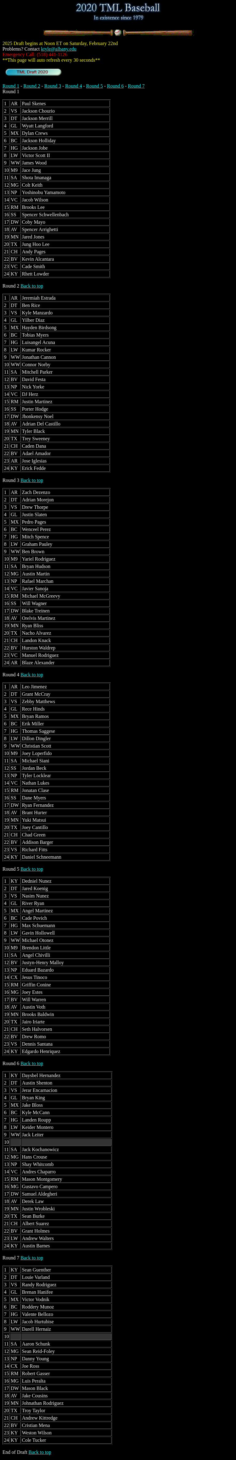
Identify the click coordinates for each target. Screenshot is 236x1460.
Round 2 (31, 86)
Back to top (32, 285)
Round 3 (52, 86)
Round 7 (136, 86)
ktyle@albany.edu (58, 49)
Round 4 (73, 86)
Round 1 (10, 86)
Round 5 (94, 86)
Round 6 (115, 86)
